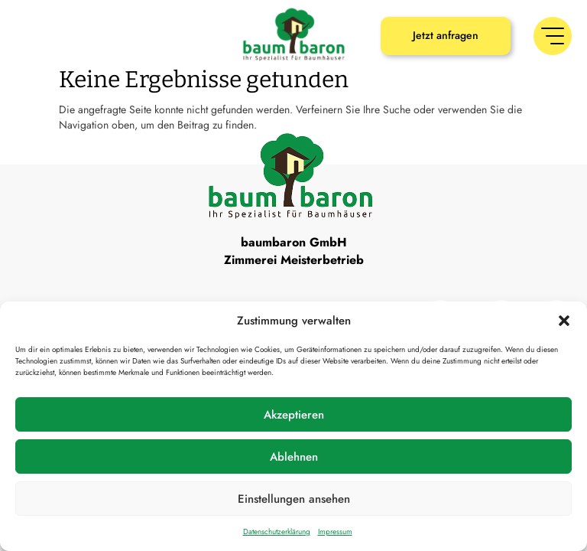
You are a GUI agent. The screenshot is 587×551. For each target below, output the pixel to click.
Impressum (335, 531)
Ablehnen (294, 456)
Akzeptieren (294, 414)
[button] (564, 320)
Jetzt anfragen (445, 35)
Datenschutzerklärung (276, 531)
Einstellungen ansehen (294, 499)
